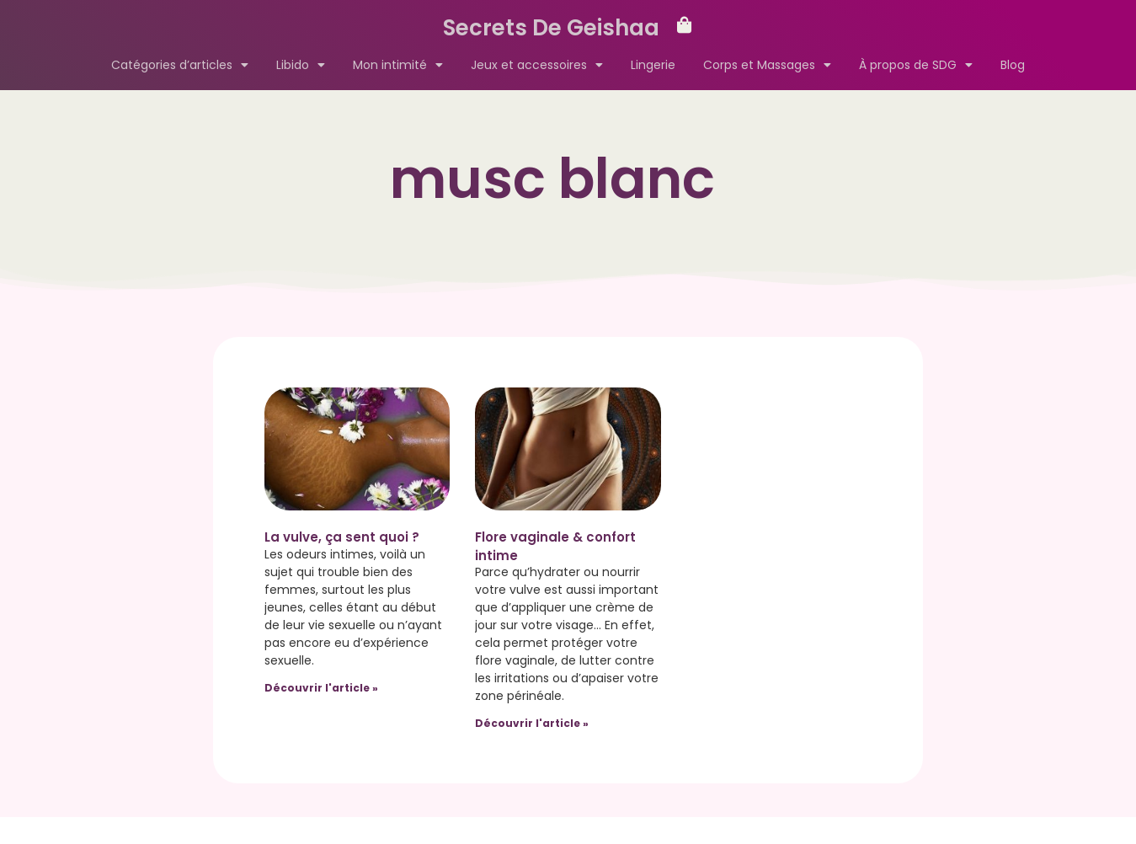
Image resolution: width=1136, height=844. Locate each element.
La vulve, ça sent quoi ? (341, 537)
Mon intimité (398, 64)
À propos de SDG (916, 64)
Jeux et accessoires (537, 64)
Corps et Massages (767, 64)
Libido (300, 64)
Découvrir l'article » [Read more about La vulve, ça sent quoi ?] (321, 688)
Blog (1012, 64)
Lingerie (653, 64)
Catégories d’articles (179, 64)
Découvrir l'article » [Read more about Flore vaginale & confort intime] (532, 723)
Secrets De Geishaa (551, 28)
